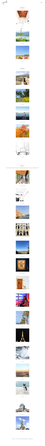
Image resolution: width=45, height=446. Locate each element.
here (15, 438)
